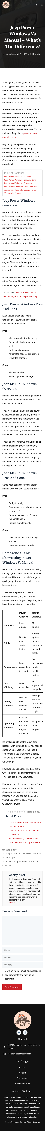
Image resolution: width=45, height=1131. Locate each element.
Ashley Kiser (36, 54)
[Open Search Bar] (36, 5)
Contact (22, 1073)
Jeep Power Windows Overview (17, 177)
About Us (23, 1067)
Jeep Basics (12, 850)
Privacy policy (22, 1078)
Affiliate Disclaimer (22, 1083)
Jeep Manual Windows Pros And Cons (20, 187)
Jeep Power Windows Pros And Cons (20, 180)
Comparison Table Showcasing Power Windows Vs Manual (20, 191)
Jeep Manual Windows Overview (18, 183)
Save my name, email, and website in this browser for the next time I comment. (23, 975)
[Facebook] (18, 1032)
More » (12, 903)
